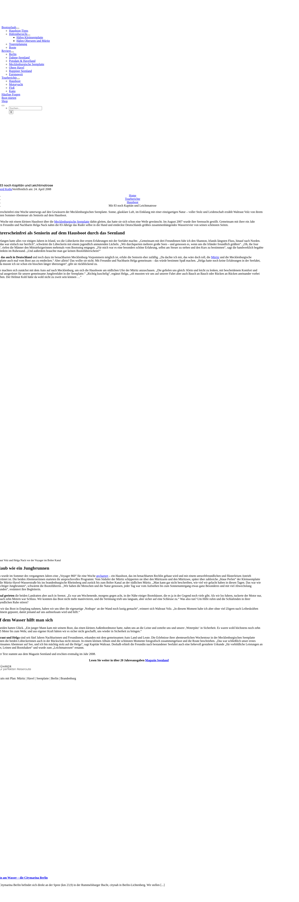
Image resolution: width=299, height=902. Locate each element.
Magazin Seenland (157, 660)
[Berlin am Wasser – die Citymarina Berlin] (66, 870)
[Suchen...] (25, 108)
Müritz (215, 257)
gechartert (102, 575)
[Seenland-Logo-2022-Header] (149, 17)
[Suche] (11, 112)
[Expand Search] (2, 105)
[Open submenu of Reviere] (12, 51)
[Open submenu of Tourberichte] (18, 78)
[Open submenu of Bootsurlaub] (17, 28)
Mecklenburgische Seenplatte (71, 221)
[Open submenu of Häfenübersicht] (28, 35)
